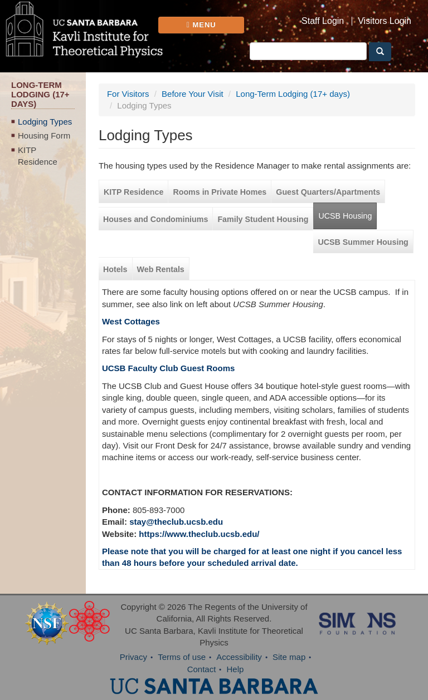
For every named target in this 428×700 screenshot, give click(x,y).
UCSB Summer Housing (363, 242)
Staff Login (322, 21)
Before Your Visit (192, 93)
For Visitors (128, 93)
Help (235, 669)
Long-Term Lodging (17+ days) (293, 93)
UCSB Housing (345, 215)
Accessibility (239, 657)
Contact (201, 669)
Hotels (115, 269)
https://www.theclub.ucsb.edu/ (199, 534)
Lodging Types (45, 121)
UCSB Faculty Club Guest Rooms (168, 368)
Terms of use (182, 657)
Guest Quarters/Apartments (328, 192)
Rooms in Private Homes (219, 192)
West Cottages (131, 321)
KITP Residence (37, 155)
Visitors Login (384, 21)
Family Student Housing (262, 219)
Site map (289, 657)
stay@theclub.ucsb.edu (176, 521)
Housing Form (44, 135)
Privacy (133, 657)
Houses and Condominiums (155, 219)
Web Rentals (160, 269)
